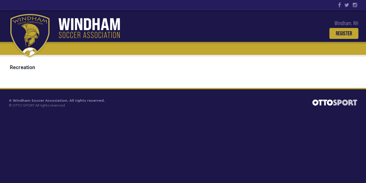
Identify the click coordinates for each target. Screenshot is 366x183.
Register (344, 33)
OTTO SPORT (23, 105)
